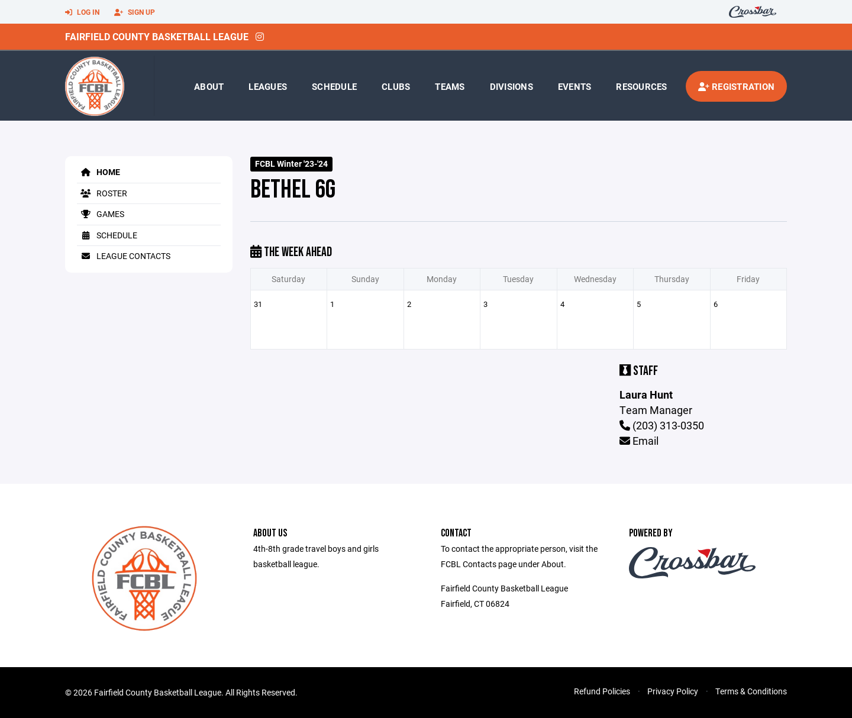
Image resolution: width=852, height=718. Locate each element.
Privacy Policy (672, 691)
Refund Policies (602, 691)
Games (100, 213)
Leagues (267, 86)
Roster (102, 193)
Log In (82, 12)
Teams (449, 86)
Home (98, 171)
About (209, 86)
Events (575, 86)
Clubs (396, 86)
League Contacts (123, 255)
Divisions (511, 86)
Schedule (334, 86)
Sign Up (134, 12)
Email (639, 441)
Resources (641, 86)
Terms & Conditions (751, 691)
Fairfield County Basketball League (156, 36)
